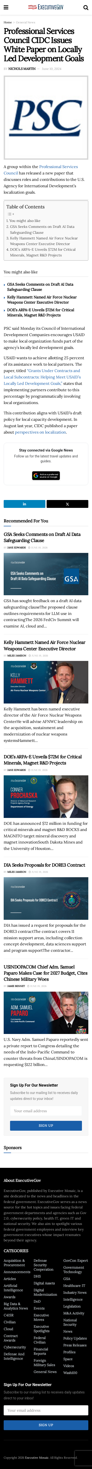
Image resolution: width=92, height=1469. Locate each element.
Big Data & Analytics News (16, 1306)
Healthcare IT (74, 1285)
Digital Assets (44, 1283)
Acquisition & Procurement (14, 1262)
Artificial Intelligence (13, 1287)
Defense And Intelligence (14, 1356)
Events (39, 1308)
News (67, 1331)
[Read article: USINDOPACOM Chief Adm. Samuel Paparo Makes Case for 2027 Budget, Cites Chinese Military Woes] (46, 1013)
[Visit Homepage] (46, 7)
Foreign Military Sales (44, 1362)
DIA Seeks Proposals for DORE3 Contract (44, 865)
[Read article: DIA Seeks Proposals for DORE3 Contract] (46, 898)
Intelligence (73, 1299)
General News (25, 22)
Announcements (17, 1272)
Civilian (10, 1322)
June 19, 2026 (38, 547)
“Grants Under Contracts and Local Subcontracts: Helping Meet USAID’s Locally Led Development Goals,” (42, 377)
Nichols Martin (22, 69)
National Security (70, 1322)
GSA (66, 1279)
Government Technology (73, 1269)
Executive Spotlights (41, 1328)
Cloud (8, 1329)
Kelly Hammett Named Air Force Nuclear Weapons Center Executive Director (44, 241)
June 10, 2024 (51, 69)
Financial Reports (41, 1351)
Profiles (69, 1352)
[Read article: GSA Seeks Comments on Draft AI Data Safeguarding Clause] (46, 574)
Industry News (74, 1292)
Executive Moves (41, 1317)
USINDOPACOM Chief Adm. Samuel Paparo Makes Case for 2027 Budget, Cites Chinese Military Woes (45, 973)
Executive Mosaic (37, 1457)
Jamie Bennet (16, 986)
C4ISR (8, 1315)
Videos (68, 1366)
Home (8, 22)
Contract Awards (11, 1338)
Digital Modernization (45, 1292)
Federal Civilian (40, 1340)
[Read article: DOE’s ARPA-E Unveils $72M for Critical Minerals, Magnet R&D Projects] (46, 796)
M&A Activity (73, 1313)
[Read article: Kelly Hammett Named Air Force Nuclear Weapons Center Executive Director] (46, 682)
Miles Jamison (16, 655)
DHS (37, 1276)
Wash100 (70, 1373)
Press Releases (74, 1345)
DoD (37, 1301)
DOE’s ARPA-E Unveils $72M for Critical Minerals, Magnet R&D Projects (43, 252)
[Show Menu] (6, 7)
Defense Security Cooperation (43, 1265)
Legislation (72, 1306)
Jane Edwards (16, 547)
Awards (9, 1297)
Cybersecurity (15, 1347)
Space (68, 1359)
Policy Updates (75, 1338)
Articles (10, 1279)
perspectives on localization (40, 432)
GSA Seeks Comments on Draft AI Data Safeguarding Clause (42, 229)
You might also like (24, 220)
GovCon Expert (75, 1260)
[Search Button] (85, 7)
